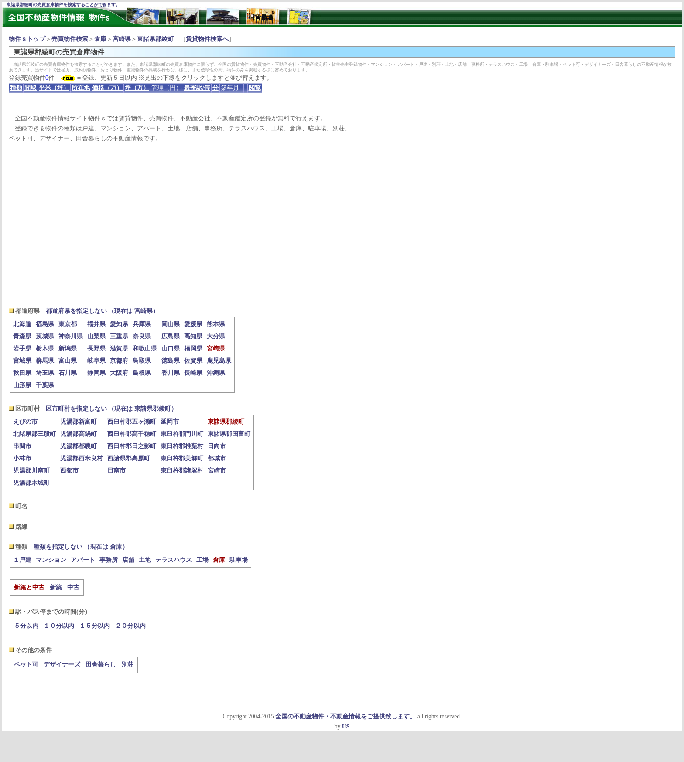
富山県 (67, 360)
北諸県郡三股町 (34, 434)
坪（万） (137, 88)
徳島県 (170, 360)
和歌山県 (145, 348)
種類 (16, 88)
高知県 (193, 336)
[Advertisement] (342, 225)
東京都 (67, 324)
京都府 (119, 360)
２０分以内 (130, 626)
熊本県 (216, 324)
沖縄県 (216, 373)
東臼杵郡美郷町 (182, 458)
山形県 (22, 385)
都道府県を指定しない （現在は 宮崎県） (102, 311)
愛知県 (119, 324)
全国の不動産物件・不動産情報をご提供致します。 (345, 716)
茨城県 (45, 336)
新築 (56, 587)
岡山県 (170, 324)
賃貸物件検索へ (207, 39)
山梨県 (96, 336)
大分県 (216, 336)
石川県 (67, 373)
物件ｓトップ (27, 39)
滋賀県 (119, 348)
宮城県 (22, 360)
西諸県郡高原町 (128, 458)
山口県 (170, 348)
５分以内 (26, 626)
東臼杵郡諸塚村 (182, 470)
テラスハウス (173, 560)
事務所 (108, 560)
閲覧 (255, 88)
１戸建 (22, 560)
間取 (30, 88)
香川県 (170, 373)
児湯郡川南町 (31, 470)
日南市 (116, 470)
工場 (202, 560)
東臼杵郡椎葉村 (182, 446)
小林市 (22, 458)
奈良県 (142, 336)
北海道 (22, 324)
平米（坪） (54, 88)
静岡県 (96, 373)
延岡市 (170, 421)
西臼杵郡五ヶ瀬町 (131, 421)
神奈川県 (70, 336)
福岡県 (193, 348)
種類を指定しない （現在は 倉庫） (81, 547)
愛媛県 (193, 324)
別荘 (127, 664)
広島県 (170, 336)
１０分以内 (59, 626)
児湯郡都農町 (78, 446)
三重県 (119, 336)
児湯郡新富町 (78, 421)
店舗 (128, 560)
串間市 (22, 446)
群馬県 (45, 360)
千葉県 (45, 385)
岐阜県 (96, 360)
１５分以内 (94, 626)
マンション (51, 560)
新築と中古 (29, 587)
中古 (73, 587)
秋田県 (22, 373)
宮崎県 (122, 39)
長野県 (96, 348)
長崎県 (193, 373)
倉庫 (100, 39)
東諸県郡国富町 (229, 434)
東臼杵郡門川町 (182, 434)
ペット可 (26, 664)
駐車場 (238, 560)
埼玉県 (45, 373)
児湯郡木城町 (31, 483)
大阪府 (119, 373)
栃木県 (45, 348)
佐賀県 (193, 360)
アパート (83, 560)
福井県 (96, 324)
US (345, 726)
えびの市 (25, 421)
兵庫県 (142, 324)
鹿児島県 (219, 360)
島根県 (142, 373)
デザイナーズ (62, 664)
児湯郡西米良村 (81, 458)
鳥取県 (142, 360)
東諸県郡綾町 (155, 39)
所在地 (81, 88)
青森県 (22, 336)
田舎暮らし (101, 664)
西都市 (69, 470)
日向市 (217, 446)
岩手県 (22, 348)
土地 (145, 560)
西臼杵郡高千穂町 (131, 434)
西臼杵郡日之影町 (131, 446)
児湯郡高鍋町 (78, 434)
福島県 (45, 324)
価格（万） (107, 88)
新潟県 (67, 348)
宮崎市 (217, 470)
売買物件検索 (69, 39)
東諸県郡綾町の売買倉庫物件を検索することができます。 (63, 4)
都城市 (217, 458)
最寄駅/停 (197, 88)
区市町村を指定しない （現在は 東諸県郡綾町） (111, 408)
